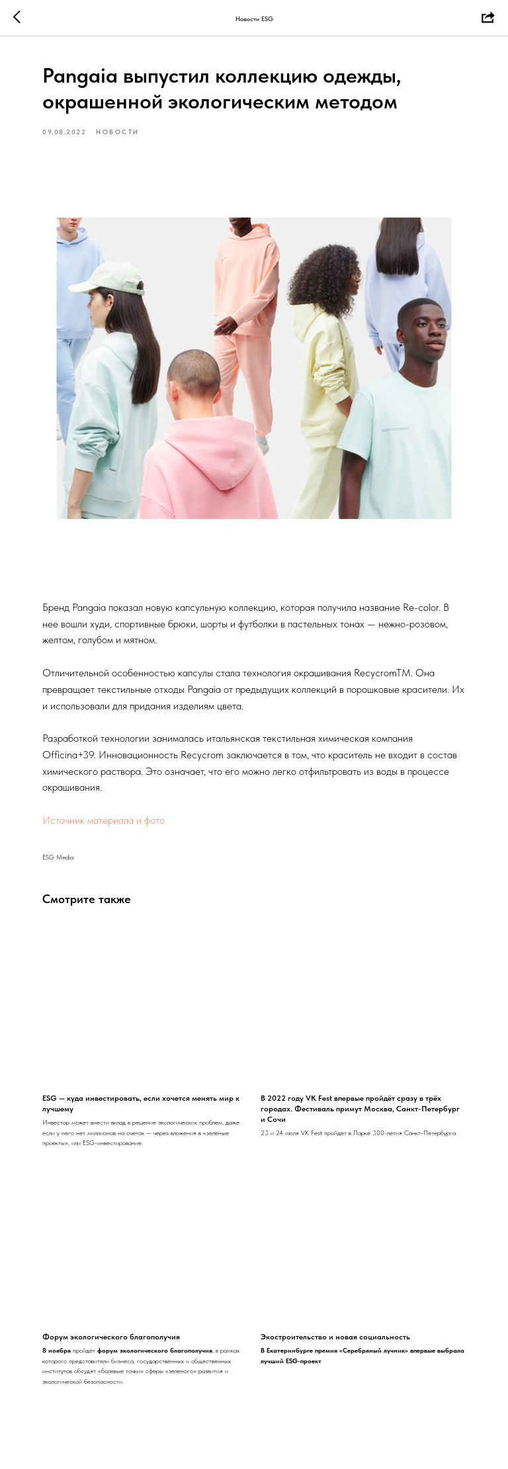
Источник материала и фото (103, 820)
